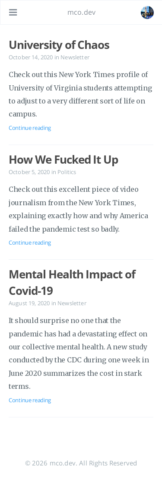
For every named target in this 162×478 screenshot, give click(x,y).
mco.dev (81, 12)
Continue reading (30, 128)
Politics (66, 172)
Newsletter (74, 57)
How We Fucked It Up (63, 159)
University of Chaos (59, 44)
